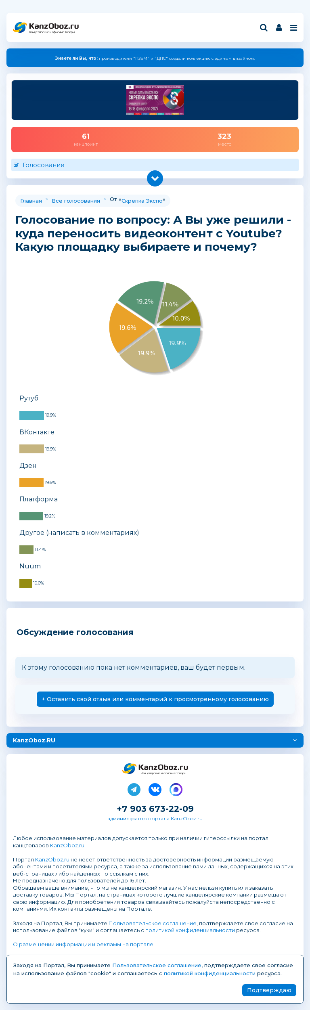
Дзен (28, 465)
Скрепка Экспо (142, 200)
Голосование (44, 165)
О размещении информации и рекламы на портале (83, 944)
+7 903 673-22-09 (155, 809)
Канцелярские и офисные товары (52, 32)
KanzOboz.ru (67, 845)
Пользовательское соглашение (153, 923)
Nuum (30, 566)
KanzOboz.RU (34, 740)
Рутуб (28, 398)
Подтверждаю (269, 990)
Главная (31, 200)
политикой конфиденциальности (190, 930)
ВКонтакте (36, 432)
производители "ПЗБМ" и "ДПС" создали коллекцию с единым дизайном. (155, 58)
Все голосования (76, 200)
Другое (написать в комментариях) (79, 532)
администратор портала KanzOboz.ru (155, 818)
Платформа (38, 499)
